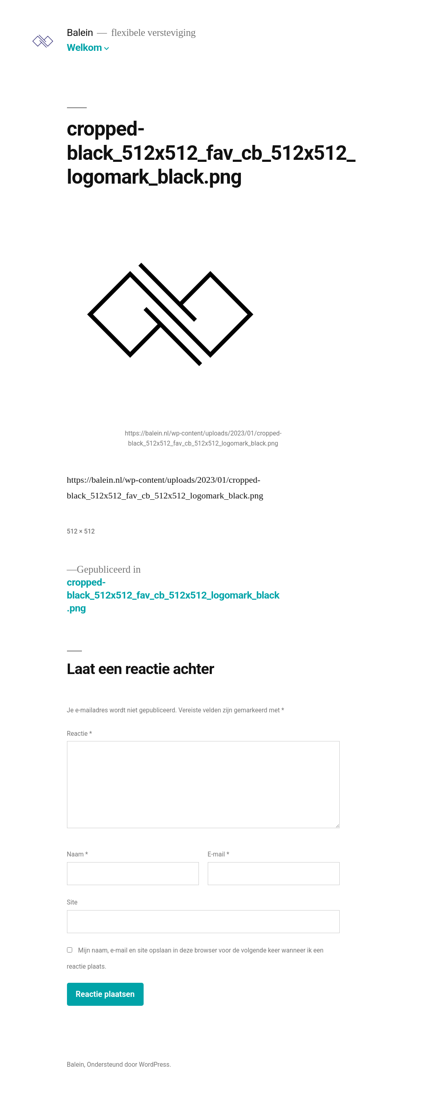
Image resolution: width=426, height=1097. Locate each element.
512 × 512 (81, 531)
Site (72, 902)
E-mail (219, 854)
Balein (80, 32)
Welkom (84, 47)
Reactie (79, 733)
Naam (77, 854)
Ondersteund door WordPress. (129, 1064)
